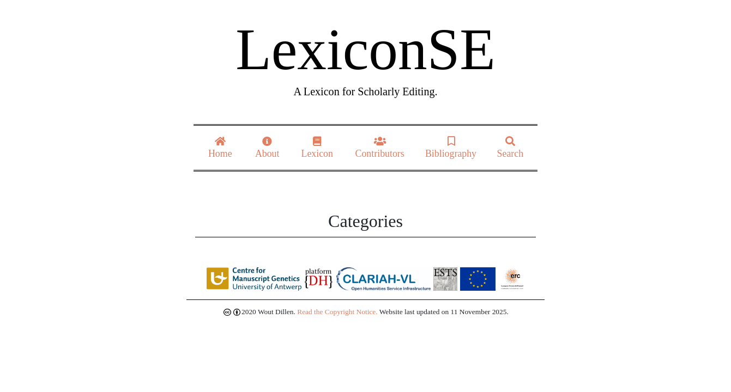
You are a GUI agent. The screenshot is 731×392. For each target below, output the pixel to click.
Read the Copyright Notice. (337, 312)
